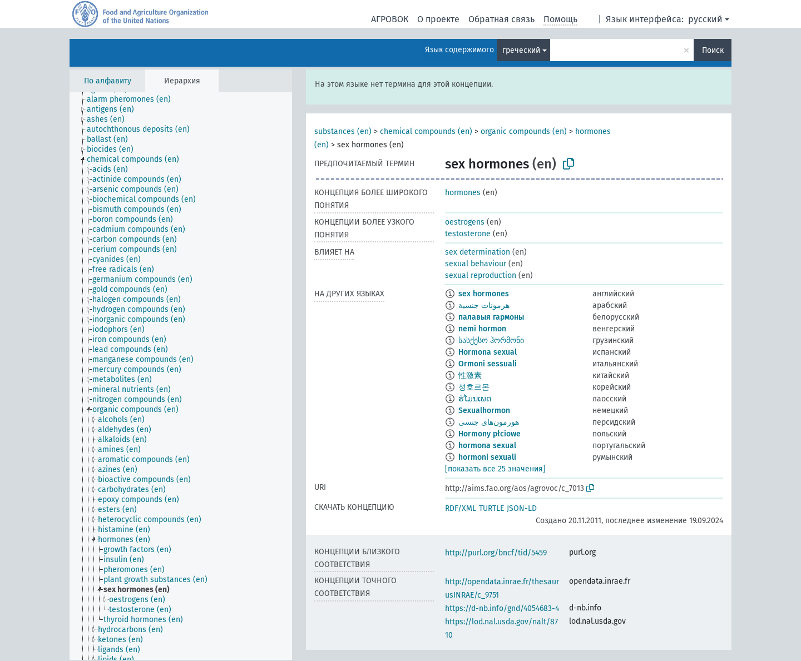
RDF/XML (460, 508)
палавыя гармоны (491, 317)
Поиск (713, 50)
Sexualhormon (484, 410)
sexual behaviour (475, 264)
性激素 (470, 375)
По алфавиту (107, 81)
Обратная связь (501, 19)
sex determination (477, 252)
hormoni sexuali (487, 457)
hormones (463, 192)
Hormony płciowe (489, 434)
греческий (521, 50)
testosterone (468, 233)
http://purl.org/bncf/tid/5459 (496, 553)
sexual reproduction (480, 275)
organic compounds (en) (524, 131)
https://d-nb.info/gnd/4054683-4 (502, 608)
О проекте (438, 19)
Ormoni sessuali (487, 364)
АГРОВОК (389, 19)
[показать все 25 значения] (495, 469)
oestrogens (464, 222)
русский (705, 19)
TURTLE (491, 508)
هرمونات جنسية (484, 305)
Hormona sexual (487, 352)
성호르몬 (474, 387)
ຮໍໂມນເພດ (474, 399)
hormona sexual (487, 445)
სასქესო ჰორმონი (491, 340)
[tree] (181, 376)
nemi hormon (482, 329)
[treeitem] (133, 100)
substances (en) (343, 131)
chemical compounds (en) (426, 131)
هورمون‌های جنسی (488, 422)
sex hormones (483, 294)
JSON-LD (522, 508)
